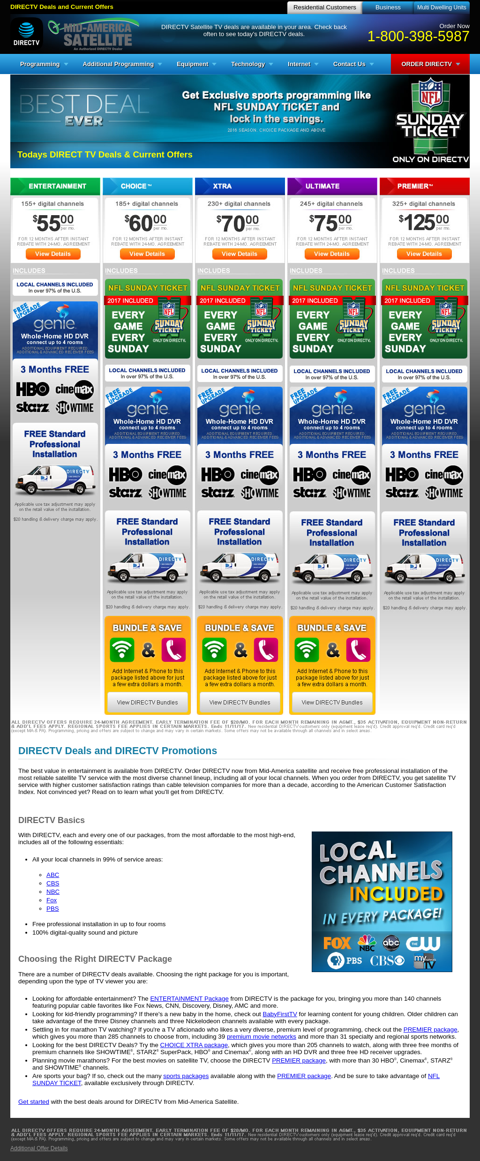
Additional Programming (118, 63)
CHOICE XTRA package (194, 1045)
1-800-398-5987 (419, 36)
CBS (52, 883)
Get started (33, 1101)
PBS (52, 908)
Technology (248, 63)
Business (388, 7)
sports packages (186, 1075)
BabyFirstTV (280, 1014)
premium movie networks (261, 1036)
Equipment (192, 63)
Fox (51, 900)
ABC (52, 874)
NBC (53, 891)
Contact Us (349, 63)
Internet (299, 63)
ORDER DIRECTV (426, 63)
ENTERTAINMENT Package (189, 998)
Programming (40, 63)
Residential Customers (324, 7)
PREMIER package (431, 1029)
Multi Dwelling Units (441, 7)
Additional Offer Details (39, 1148)
